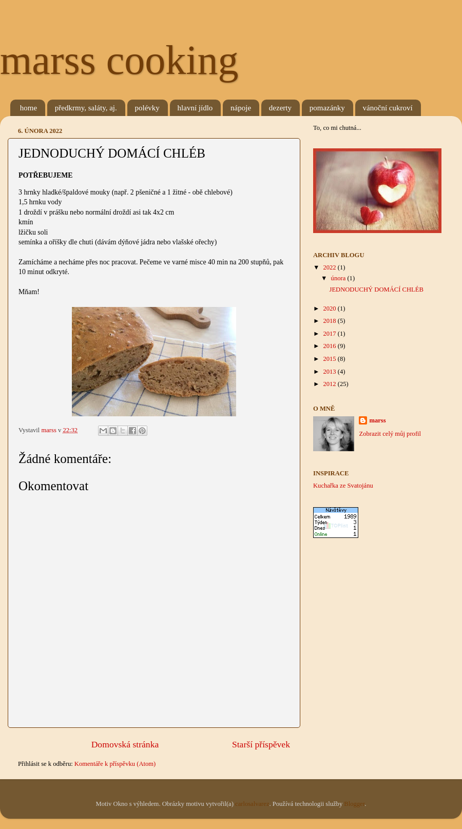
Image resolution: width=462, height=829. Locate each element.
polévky (147, 108)
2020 (330, 308)
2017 (330, 333)
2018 (330, 320)
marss (377, 420)
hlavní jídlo (195, 108)
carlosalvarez (252, 803)
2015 (330, 358)
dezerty (280, 108)
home (28, 108)
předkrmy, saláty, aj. (86, 108)
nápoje (240, 108)
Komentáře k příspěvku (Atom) (115, 763)
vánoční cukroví (388, 108)
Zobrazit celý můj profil (390, 433)
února (339, 278)
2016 (330, 346)
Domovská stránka (125, 744)
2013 (330, 371)
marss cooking (119, 60)
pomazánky (327, 108)
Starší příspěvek (261, 744)
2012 (330, 384)
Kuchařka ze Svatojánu (343, 485)
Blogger (354, 803)
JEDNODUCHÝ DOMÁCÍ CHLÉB (376, 289)
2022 (330, 267)
